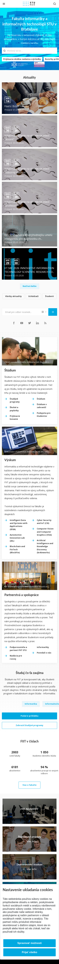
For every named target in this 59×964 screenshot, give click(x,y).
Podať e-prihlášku (29, 716)
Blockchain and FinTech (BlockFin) (17, 549)
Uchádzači (33, 296)
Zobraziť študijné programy (29, 725)
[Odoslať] (52, 312)
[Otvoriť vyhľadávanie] (54, 3)
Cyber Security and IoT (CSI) (44, 522)
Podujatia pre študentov (44, 414)
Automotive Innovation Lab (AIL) (17, 538)
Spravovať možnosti (29, 943)
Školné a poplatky (14, 409)
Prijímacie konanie (15, 417)
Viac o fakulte (29, 785)
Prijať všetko (29, 952)
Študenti (49, 296)
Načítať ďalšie (30, 286)
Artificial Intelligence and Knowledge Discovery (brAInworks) (45, 546)
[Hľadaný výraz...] (29, 50)
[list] (29, 297)
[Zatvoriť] (4, 3)
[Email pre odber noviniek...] (21, 312)
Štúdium (41, 398)
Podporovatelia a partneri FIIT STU (18, 649)
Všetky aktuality (13, 296)
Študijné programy (15, 400)
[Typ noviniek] (44, 312)
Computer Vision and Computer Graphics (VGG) (45, 531)
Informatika (31, 704)
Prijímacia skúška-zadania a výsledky (22, 59)
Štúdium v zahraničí (42, 406)
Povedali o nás (44, 652)
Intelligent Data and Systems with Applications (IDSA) (18, 525)
